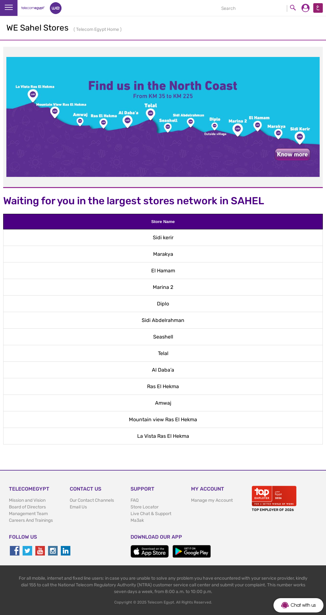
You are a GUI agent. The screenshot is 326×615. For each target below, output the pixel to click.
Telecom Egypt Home (98, 29)
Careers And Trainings (31, 520)
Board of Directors (27, 507)
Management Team (28, 513)
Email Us (78, 507)
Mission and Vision (27, 500)
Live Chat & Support (151, 513)
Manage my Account (212, 500)
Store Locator (145, 507)
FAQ (134, 500)
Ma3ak (137, 520)
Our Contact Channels (92, 500)
